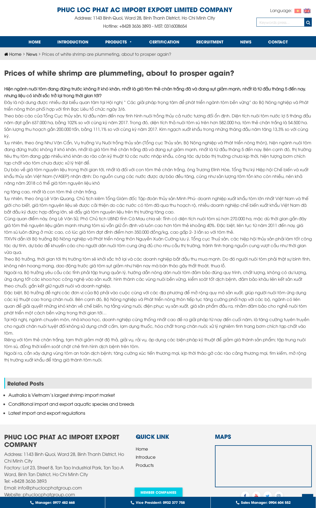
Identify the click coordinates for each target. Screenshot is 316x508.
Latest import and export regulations (46, 413)
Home (35, 42)
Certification (164, 42)
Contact (278, 42)
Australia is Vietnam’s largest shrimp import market (61, 395)
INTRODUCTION (72, 42)
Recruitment (209, 42)
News (245, 42)
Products (118, 42)
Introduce (146, 457)
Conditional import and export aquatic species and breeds (71, 404)
